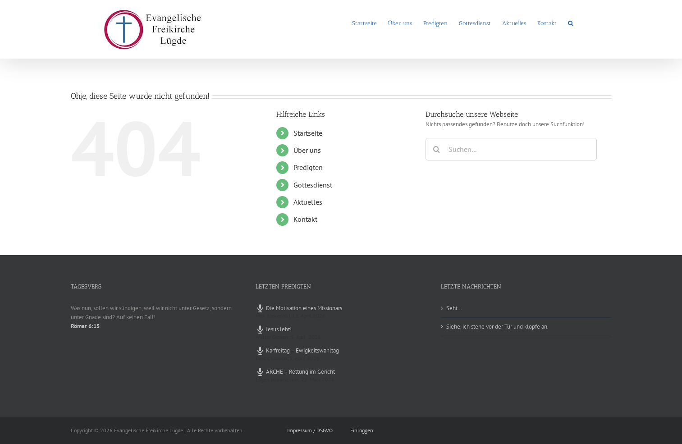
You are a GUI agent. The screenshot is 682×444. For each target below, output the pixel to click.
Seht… (454, 308)
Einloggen (361, 430)
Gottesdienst (312, 184)
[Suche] (437, 149)
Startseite (307, 132)
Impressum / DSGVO (310, 430)
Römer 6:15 (85, 326)
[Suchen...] (511, 149)
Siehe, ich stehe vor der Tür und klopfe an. (497, 326)
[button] (570, 22)
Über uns (307, 150)
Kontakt (305, 219)
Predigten (308, 167)
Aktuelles (307, 201)
